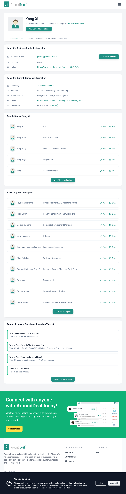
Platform (69, 452)
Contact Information (15, 38)
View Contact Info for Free (39, 29)
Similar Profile (50, 38)
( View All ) (53, 105)
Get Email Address (109, 57)
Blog (97, 452)
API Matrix (69, 461)
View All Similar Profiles (63, 180)
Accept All (114, 483)
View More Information (63, 379)
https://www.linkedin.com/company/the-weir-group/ (60, 100)
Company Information (34, 38)
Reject (100, 483)
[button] (63, 126)
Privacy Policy (57, 488)
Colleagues (62, 38)
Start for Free (14, 429)
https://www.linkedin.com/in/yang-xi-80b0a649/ (58, 67)
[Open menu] (119, 4)
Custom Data (70, 457)
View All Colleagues (63, 312)
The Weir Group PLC (76, 23)
